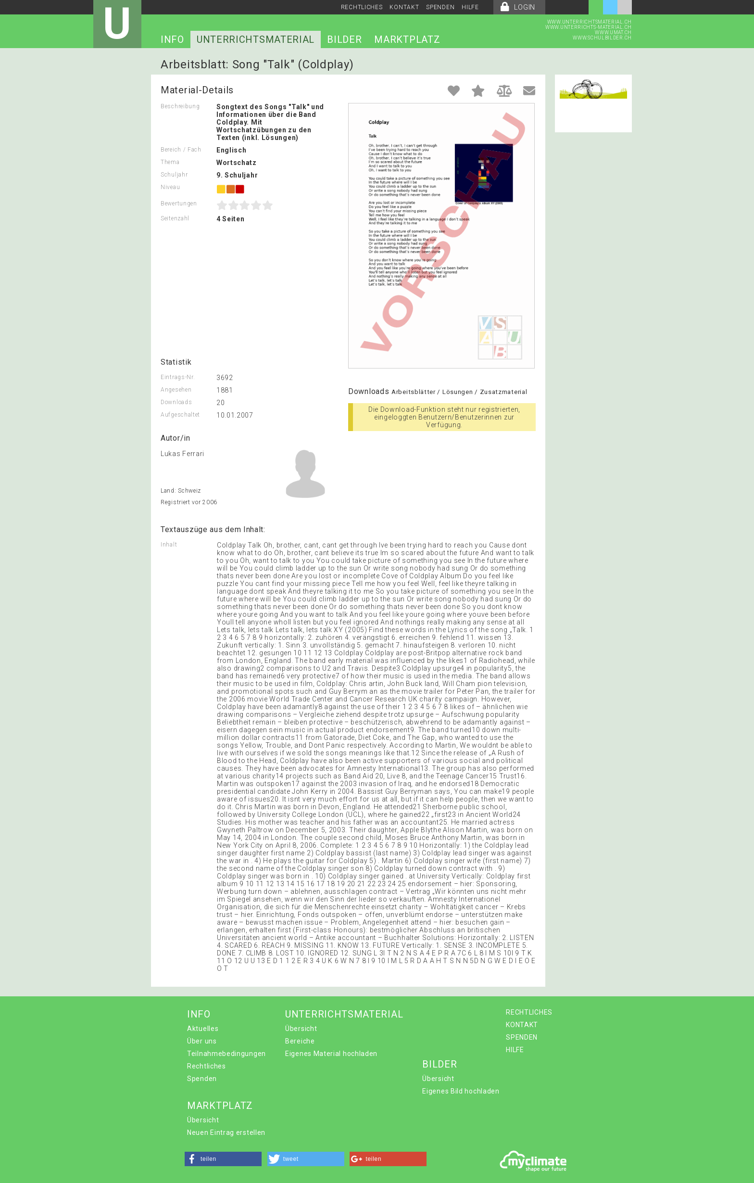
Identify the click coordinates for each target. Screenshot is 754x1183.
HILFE (470, 7)
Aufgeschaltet (180, 414)
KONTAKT (404, 7)
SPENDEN (440, 7)
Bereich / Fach (181, 149)
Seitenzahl (175, 218)
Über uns (202, 1041)
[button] (223, 1159)
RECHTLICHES (362, 7)
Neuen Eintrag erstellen (226, 1132)
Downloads (176, 402)
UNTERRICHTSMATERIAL (255, 39)
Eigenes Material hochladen (331, 1053)
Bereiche (300, 1041)
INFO (172, 39)
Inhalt (169, 544)
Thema (170, 162)
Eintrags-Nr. (178, 377)
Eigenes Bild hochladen (460, 1091)
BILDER (344, 39)
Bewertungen (179, 203)
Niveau (170, 187)
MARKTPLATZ (407, 39)
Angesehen (176, 389)
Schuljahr (174, 174)
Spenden (202, 1078)
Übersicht (301, 1028)
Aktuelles (202, 1028)
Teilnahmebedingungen (226, 1053)
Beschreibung (180, 106)
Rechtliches (206, 1066)
